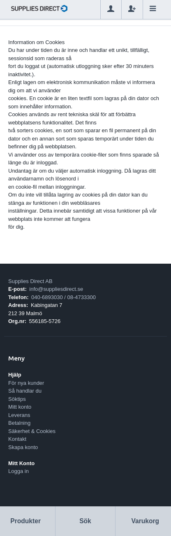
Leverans (19, 415)
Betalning (19, 423)
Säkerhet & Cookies (31, 431)
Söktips (17, 399)
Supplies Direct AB (30, 281)
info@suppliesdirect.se (56, 289)
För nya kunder (26, 383)
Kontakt (17, 439)
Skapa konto (23, 447)
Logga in (18, 471)
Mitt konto (19, 407)
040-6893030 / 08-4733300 (63, 297)
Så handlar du (25, 391)
